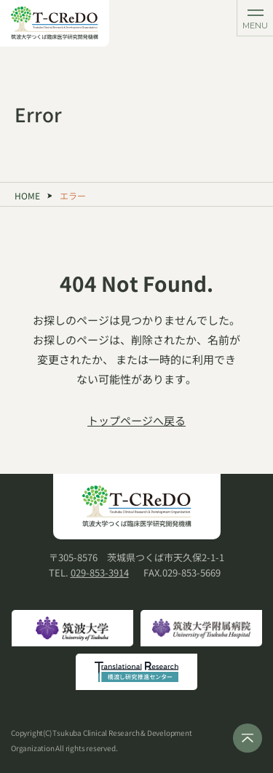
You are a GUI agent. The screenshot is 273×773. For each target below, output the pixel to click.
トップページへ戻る (136, 420)
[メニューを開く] (255, 18)
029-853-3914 (100, 572)
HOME (27, 195)
